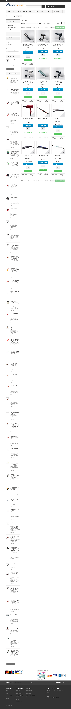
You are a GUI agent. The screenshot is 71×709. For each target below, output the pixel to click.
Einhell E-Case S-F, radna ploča (14, 233)
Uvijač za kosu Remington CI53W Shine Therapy (58, 157)
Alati (19, 11)
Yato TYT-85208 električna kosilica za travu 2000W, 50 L (14, 399)
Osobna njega (33, 11)
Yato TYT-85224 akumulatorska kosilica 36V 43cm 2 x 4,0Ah (14, 115)
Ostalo (43, 11)
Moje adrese (28, 693)
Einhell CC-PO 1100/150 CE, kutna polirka (14, 245)
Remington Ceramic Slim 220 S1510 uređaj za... (28, 46)
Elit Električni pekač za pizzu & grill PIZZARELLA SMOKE (14, 489)
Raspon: (8, 50)
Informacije (57, 11)
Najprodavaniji (19, 693)
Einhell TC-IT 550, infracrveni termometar (14, 314)
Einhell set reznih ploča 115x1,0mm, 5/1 (14, 209)
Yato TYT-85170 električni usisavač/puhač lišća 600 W (14, 387)
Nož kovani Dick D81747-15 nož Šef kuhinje (14, 437)
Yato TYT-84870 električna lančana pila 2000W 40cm (14, 375)
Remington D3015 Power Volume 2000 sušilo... (28, 83)
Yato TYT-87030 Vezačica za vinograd (14, 627)
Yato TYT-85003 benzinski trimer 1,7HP (13, 128)
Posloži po (23, 23)
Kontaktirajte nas (19, 695)
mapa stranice (19, 701)
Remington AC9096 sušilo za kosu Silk (28, 119)
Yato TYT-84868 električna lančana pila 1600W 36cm (14, 364)
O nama (17, 699)
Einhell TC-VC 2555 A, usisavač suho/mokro (14, 537)
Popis (64, 23)
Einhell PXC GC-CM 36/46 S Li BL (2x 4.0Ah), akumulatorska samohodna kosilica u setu (14, 575)
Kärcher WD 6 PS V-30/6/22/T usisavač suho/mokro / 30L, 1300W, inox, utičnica (14, 511)
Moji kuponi (28, 696)
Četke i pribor (10, 29)
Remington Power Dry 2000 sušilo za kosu (58, 45)
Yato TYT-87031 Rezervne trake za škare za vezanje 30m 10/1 (15, 616)
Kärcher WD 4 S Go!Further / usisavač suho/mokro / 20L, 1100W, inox (14, 476)
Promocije (11, 56)
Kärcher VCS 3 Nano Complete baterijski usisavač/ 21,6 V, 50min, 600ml (14, 450)
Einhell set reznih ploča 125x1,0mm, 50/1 (14, 198)
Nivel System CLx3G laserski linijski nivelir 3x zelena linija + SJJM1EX (14, 589)
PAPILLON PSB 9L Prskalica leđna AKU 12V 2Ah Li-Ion (14, 163)
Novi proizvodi (12, 73)
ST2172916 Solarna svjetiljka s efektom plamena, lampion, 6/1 (14, 327)
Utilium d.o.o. (9, 705)
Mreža (61, 23)
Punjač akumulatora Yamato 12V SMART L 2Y (14, 78)
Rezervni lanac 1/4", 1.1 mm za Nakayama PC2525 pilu (15, 565)
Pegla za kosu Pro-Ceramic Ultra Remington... (58, 120)
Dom (9, 11)
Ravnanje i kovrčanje (12, 27)
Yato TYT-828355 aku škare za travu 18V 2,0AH (14, 340)
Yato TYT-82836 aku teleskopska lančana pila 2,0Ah (14, 352)
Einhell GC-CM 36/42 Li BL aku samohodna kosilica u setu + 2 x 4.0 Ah (14, 103)
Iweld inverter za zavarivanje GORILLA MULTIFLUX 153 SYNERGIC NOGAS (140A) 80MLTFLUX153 (14, 550)
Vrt (14, 11)
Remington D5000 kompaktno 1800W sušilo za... (58, 83)
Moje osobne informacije (31, 695)
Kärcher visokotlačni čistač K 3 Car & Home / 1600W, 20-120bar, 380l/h (14, 638)
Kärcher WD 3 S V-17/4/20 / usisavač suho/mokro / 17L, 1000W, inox (14, 462)
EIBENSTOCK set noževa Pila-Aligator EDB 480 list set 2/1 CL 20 (14, 411)
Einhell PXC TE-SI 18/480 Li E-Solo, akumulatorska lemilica (14, 186)
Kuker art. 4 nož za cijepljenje (14, 500)
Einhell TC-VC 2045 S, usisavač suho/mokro (14, 222)
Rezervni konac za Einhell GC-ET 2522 (14, 60)
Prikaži (40, 23)
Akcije (49, 11)
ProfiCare (10, 44)
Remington (10, 45)
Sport (25, 11)
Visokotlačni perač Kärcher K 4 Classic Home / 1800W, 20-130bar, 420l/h (14, 652)
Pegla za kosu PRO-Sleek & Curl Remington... (28, 157)
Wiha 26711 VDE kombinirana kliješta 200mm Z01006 (14, 257)
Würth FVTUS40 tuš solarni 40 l (14, 292)
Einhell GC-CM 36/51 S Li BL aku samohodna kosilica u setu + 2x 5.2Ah (14, 139)
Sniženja (18, 690)
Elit (9, 42)
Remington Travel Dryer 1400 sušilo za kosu (43, 45)
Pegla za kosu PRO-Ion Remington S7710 (43, 156)
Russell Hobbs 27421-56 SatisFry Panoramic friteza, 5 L (15, 302)
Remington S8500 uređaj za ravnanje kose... (43, 83)
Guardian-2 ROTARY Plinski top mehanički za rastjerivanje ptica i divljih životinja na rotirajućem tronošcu (14, 425)
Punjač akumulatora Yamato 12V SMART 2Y (14, 90)
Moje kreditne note (30, 691)
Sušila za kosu (10, 25)
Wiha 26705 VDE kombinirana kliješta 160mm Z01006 (14, 269)
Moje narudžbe (29, 690)
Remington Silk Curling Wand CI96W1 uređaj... (43, 119)
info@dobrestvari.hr (55, 697)
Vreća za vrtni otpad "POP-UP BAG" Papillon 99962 (14, 152)
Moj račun (29, 688)
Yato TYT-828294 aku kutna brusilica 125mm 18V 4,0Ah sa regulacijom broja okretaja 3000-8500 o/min (14, 603)
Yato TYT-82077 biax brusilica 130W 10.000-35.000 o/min (14, 281)
